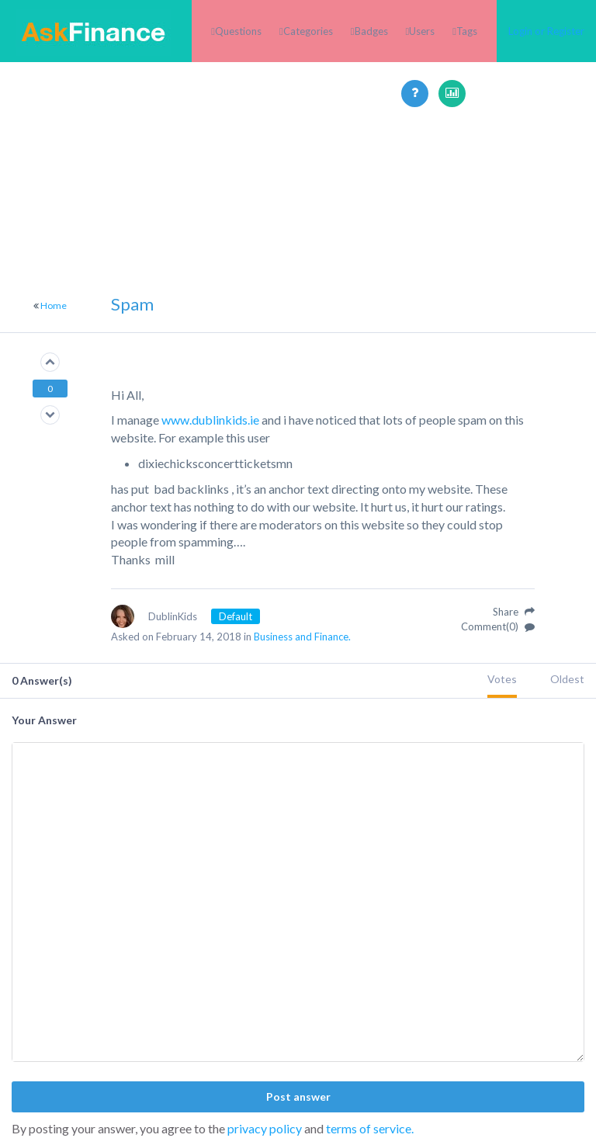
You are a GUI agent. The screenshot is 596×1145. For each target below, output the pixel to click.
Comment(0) (498, 626)
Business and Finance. (302, 636)
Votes (502, 678)
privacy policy (264, 1128)
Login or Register (546, 31)
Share (514, 611)
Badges (371, 31)
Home (53, 305)
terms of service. (370, 1128)
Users (422, 31)
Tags (466, 31)
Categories (308, 31)
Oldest (567, 678)
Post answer (298, 1096)
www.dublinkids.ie (210, 419)
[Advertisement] (298, 215)
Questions (238, 31)
